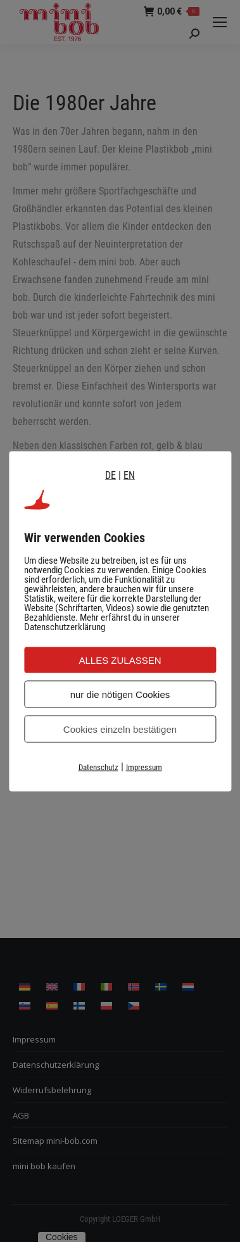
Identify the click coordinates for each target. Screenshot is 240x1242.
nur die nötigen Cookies (120, 693)
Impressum (144, 766)
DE (110, 475)
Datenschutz (98, 766)
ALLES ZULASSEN (120, 659)
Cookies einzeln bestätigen (120, 728)
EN (129, 475)
